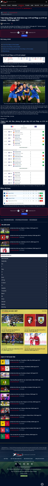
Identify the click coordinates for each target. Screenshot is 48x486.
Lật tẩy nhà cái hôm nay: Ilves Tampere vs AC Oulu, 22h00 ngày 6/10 (25, 401)
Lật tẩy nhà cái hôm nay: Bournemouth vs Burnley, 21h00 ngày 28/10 (25, 235)
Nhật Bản (3, 304)
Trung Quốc (4, 290)
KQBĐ (32, 5)
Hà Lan (3, 298)
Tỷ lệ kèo (27, 5)
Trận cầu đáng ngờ (33, 219)
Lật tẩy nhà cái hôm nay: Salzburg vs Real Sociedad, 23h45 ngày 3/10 (25, 428)
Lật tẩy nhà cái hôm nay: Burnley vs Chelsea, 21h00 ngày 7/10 (23, 394)
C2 (2, 274)
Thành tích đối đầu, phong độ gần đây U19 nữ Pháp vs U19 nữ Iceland (18, 49)
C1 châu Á (4, 282)
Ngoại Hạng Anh (5, 258)
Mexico (3, 293)
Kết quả (24, 35)
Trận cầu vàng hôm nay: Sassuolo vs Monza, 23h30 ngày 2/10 (23, 434)
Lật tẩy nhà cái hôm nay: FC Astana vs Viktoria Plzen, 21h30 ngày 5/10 (25, 415)
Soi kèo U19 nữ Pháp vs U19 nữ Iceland (11, 46)
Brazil (3, 277)
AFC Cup (3, 280)
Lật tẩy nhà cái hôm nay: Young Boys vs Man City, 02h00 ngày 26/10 (25, 360)
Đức (2, 263)
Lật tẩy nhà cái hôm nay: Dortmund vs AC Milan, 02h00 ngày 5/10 (24, 421)
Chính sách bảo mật (39, 458)
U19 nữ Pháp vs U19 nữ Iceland (22, 219)
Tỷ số (41, 5)
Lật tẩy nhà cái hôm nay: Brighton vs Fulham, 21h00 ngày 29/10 (24, 228)
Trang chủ (3, 5)
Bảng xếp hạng (6, 51)
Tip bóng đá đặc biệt (13, 12)
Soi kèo (9, 5)
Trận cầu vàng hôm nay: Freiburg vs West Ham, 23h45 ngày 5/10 (24, 408)
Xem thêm (44, 311)
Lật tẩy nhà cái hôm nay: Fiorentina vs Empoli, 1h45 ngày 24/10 (24, 373)
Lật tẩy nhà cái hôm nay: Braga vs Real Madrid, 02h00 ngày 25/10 (24, 366)
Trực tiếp (37, 5)
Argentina (4, 288)
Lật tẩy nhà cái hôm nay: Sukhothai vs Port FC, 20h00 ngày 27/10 (24, 241)
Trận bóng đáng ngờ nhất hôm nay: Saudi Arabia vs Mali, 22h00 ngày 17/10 (26, 379)
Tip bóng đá (21, 5)
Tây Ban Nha (4, 261)
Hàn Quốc (3, 301)
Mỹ (2, 296)
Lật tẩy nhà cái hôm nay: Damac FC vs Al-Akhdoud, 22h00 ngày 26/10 (25, 248)
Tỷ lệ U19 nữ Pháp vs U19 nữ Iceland (11, 44)
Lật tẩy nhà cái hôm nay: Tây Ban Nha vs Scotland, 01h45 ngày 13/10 (25, 387)
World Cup (4, 307)
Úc (2, 285)
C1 (2, 271)
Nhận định (14, 5)
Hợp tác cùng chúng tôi (16, 458)
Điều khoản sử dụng (28, 458)
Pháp (3, 269)
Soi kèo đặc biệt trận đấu (9, 219)
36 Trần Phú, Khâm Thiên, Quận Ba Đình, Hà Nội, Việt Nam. (25, 471)
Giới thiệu (6, 458)
